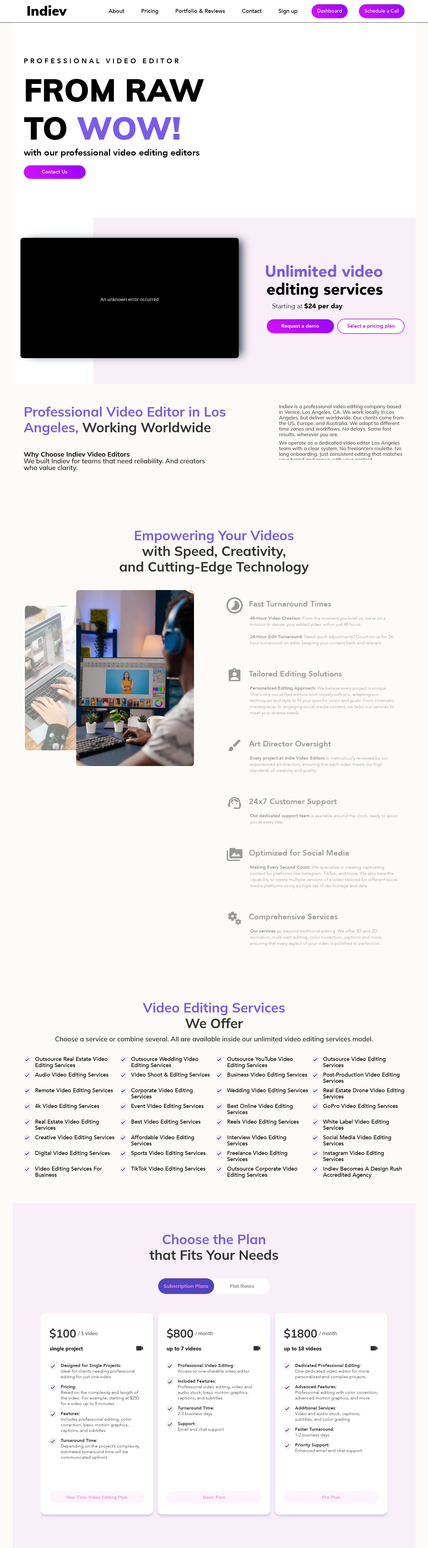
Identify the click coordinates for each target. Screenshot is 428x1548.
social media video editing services (357, 1140)
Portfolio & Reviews (200, 11)
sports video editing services (168, 1153)
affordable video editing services (162, 1140)
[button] (31, 1414)
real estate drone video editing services (363, 1093)
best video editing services (166, 1122)
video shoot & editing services (170, 1075)
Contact (252, 11)
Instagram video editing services (353, 1156)
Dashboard (329, 11)
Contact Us (54, 171)
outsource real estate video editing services (71, 1062)
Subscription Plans (185, 1286)
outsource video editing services (354, 1062)
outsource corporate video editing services (262, 1172)
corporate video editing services (162, 1093)
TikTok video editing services (168, 1169)
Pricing (149, 11)
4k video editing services (67, 1106)
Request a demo (300, 326)
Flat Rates (242, 1286)
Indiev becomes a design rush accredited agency (362, 1172)
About (116, 11)
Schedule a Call (381, 11)
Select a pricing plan (371, 326)
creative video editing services (74, 1137)
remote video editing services (74, 1090)
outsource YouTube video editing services (260, 1062)
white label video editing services (356, 1125)
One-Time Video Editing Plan (97, 1497)
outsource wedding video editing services (164, 1062)
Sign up (288, 11)
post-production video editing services (361, 1078)
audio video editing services (72, 1075)
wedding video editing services (267, 1090)
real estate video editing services (67, 1125)
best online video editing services (260, 1109)
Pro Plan (331, 1497)
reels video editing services (263, 1122)
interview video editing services (256, 1140)
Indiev (47, 10)
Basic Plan (214, 1497)
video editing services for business (68, 1172)
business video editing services (267, 1075)
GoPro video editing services (360, 1106)
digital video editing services (72, 1153)
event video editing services (167, 1106)
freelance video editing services (257, 1156)
